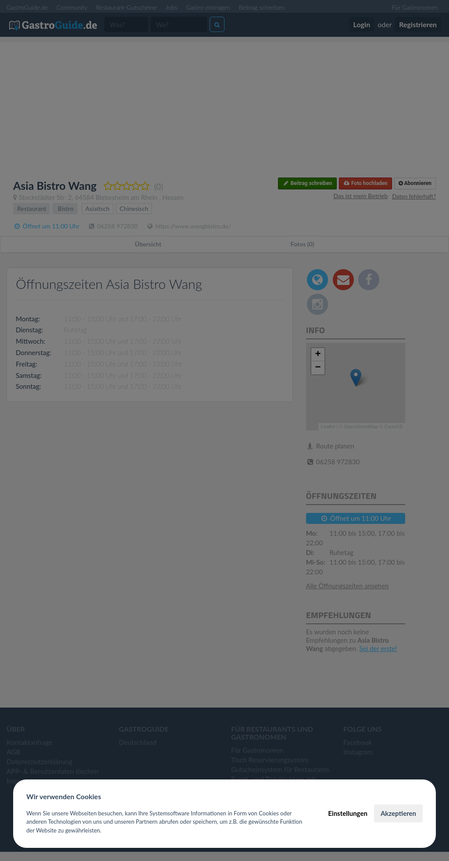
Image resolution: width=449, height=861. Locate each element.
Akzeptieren (398, 813)
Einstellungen (347, 813)
